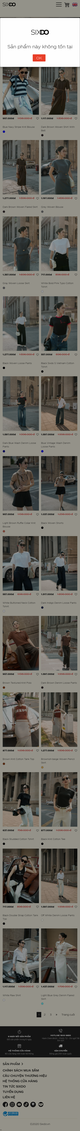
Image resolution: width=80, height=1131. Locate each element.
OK (39, 58)
